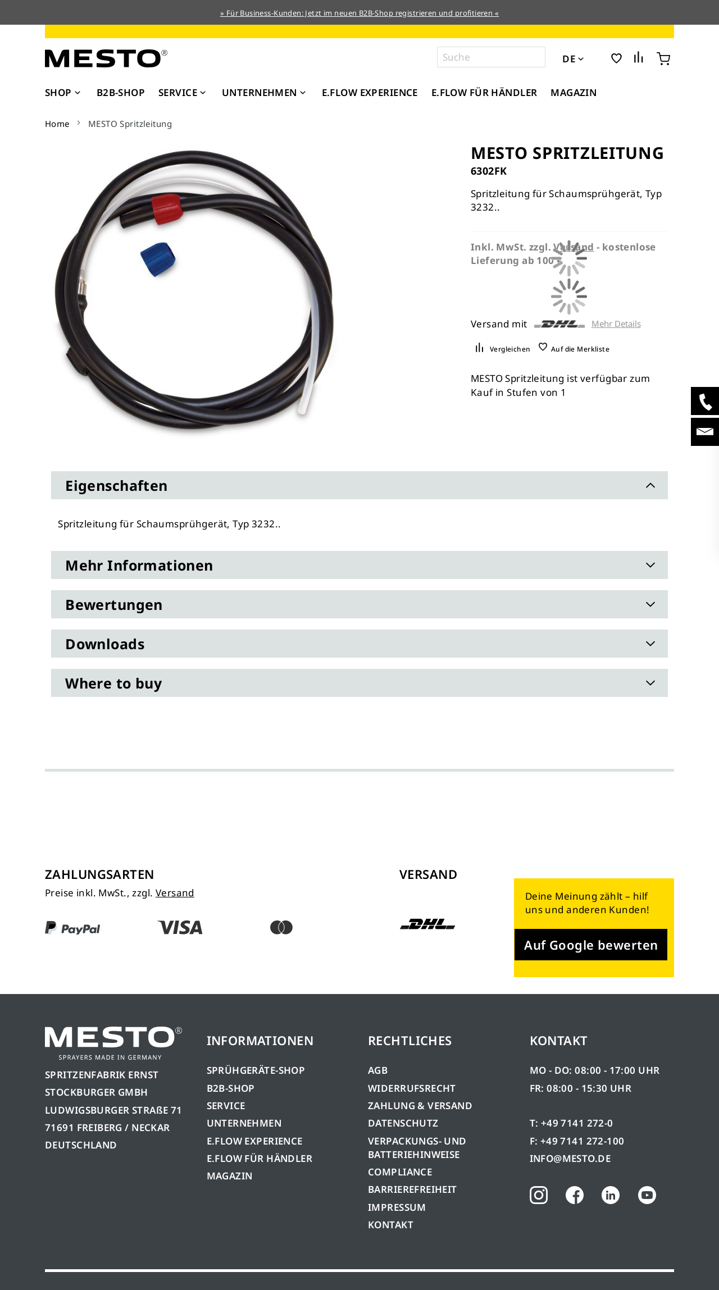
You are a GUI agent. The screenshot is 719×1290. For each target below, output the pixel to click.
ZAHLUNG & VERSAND (420, 1105)
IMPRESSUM (397, 1207)
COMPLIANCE (400, 1171)
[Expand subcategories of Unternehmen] (302, 93)
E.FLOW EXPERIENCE (255, 1140)
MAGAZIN (230, 1175)
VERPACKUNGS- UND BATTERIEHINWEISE (417, 1147)
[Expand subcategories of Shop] (77, 93)
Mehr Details (616, 323)
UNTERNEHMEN (244, 1122)
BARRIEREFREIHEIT (412, 1189)
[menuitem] (64, 93)
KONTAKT (390, 1224)
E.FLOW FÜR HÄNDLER (260, 1158)
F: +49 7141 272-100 (577, 1140)
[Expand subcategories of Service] (202, 93)
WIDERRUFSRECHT (412, 1088)
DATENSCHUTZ (403, 1122)
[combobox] (491, 57)
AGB (378, 1070)
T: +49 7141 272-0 (571, 1122)
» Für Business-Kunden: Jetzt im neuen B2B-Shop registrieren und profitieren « (359, 13)
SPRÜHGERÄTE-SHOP (256, 1070)
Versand (175, 892)
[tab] (359, 485)
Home (57, 123)
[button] (596, 58)
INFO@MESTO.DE (570, 1158)
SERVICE (226, 1105)
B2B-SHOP (231, 1088)
